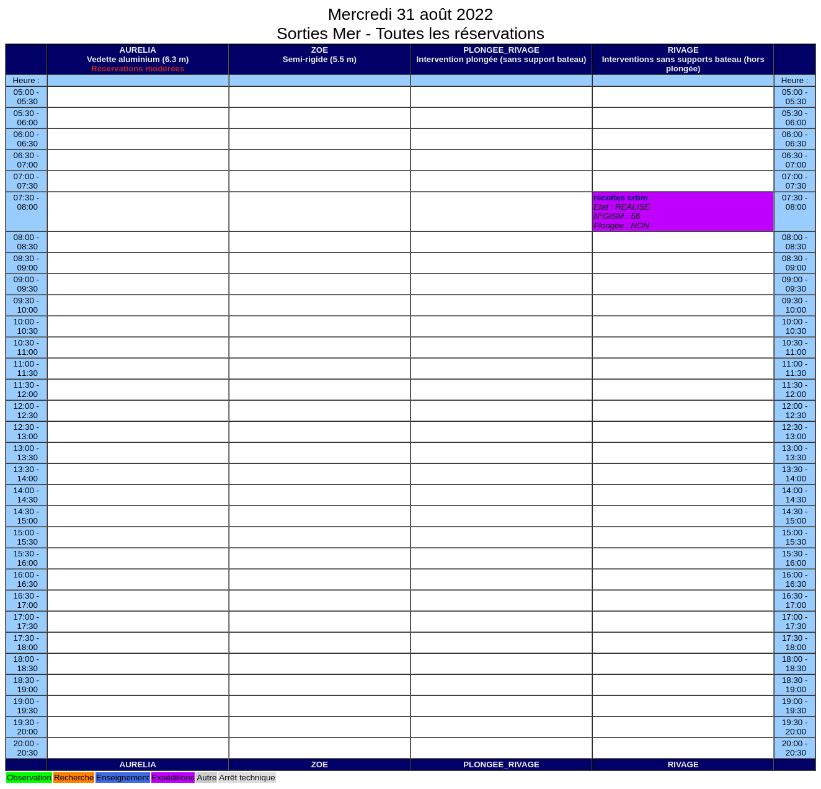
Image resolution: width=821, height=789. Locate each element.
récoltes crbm (620, 197)
